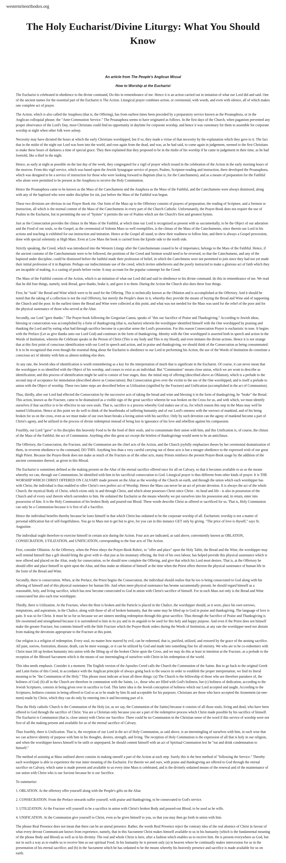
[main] (143, 33)
